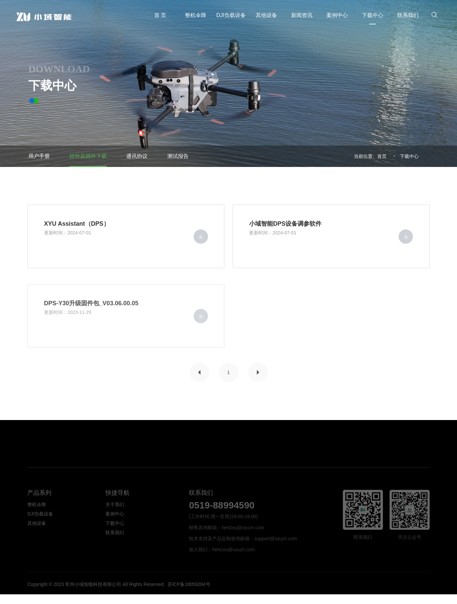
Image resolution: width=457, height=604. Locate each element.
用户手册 (39, 156)
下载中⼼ (409, 156)
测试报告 (178, 156)
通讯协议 (137, 156)
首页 (382, 156)
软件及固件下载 (88, 156)
